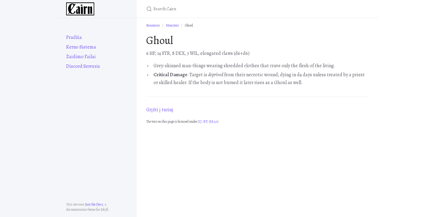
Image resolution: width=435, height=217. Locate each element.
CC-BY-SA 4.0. (208, 121)
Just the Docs (94, 204)
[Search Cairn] (217, 9)
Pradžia (74, 37)
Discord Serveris (83, 66)
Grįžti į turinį (159, 109)
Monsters (172, 25)
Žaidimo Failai (81, 56)
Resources (153, 25)
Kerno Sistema (81, 47)
